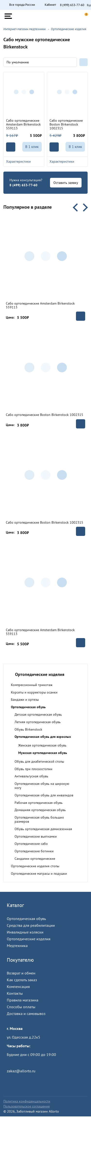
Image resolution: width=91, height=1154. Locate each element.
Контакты (15, 993)
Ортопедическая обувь (28, 707)
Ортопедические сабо (31, 843)
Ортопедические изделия (28, 938)
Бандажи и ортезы (25, 699)
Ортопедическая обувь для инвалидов (44, 795)
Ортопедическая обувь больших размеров (39, 819)
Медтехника (17, 945)
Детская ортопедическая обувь (38, 714)
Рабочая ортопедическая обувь (39, 802)
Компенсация (18, 986)
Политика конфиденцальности (26, 1101)
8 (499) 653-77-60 (72, 5)
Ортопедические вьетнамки (36, 836)
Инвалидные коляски (25, 932)
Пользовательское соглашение (26, 1106)
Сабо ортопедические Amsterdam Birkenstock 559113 (23, 124)
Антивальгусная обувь (31, 776)
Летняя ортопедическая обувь (38, 722)
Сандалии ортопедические (35, 858)
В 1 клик (32, 146)
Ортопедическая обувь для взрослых (43, 736)
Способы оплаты (21, 1006)
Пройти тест (17, 1063)
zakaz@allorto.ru (21, 1070)
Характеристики (24, 161)
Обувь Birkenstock (28, 729)
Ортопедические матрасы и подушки (39, 873)
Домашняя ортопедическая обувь (40, 810)
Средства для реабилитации (31, 925)
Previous (77, 207)
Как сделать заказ (22, 979)
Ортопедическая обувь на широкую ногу (42, 785)
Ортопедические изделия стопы (35, 866)
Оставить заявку (65, 182)
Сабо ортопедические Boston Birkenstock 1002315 (66, 124)
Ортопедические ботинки (34, 851)
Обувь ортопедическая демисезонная (43, 829)
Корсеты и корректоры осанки (34, 692)
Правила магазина (22, 1000)
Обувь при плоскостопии (33, 769)
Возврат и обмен (21, 973)
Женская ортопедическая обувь (42, 745)
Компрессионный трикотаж (31, 685)
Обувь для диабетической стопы (39, 761)
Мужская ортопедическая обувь (42, 753)
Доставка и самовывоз (26, 1013)
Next (84, 207)
